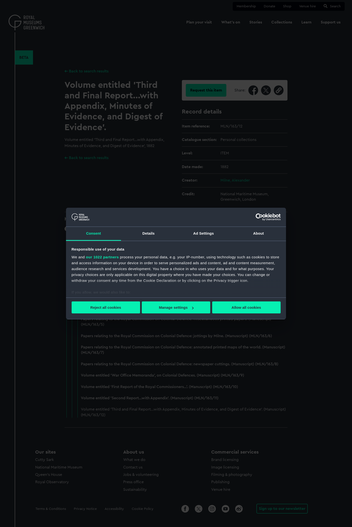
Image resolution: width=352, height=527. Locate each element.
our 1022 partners (102, 257)
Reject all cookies (105, 307)
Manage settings (176, 307)
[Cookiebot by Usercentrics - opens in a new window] (259, 217)
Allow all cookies (246, 307)
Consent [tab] (93, 233)
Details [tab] (149, 233)
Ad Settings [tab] (203, 233)
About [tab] (258, 233)
